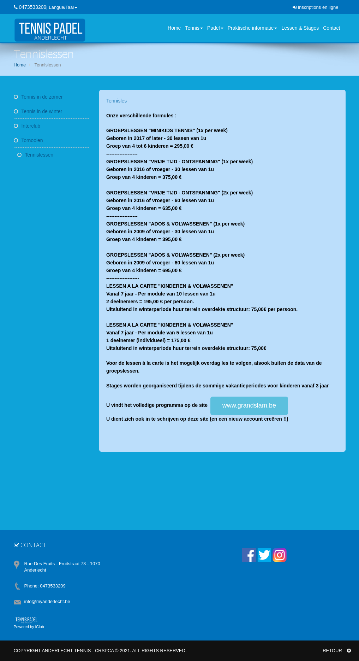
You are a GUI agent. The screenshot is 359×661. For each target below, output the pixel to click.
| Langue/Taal (61, 7)
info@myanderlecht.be (47, 601)
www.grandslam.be (249, 405)
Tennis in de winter (38, 111)
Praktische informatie (252, 28)
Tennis (194, 28)
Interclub (27, 126)
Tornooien (28, 140)
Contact (331, 28)
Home (174, 28)
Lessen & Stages (300, 28)
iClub (39, 627)
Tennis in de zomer (38, 97)
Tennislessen (35, 155)
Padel (215, 28)
